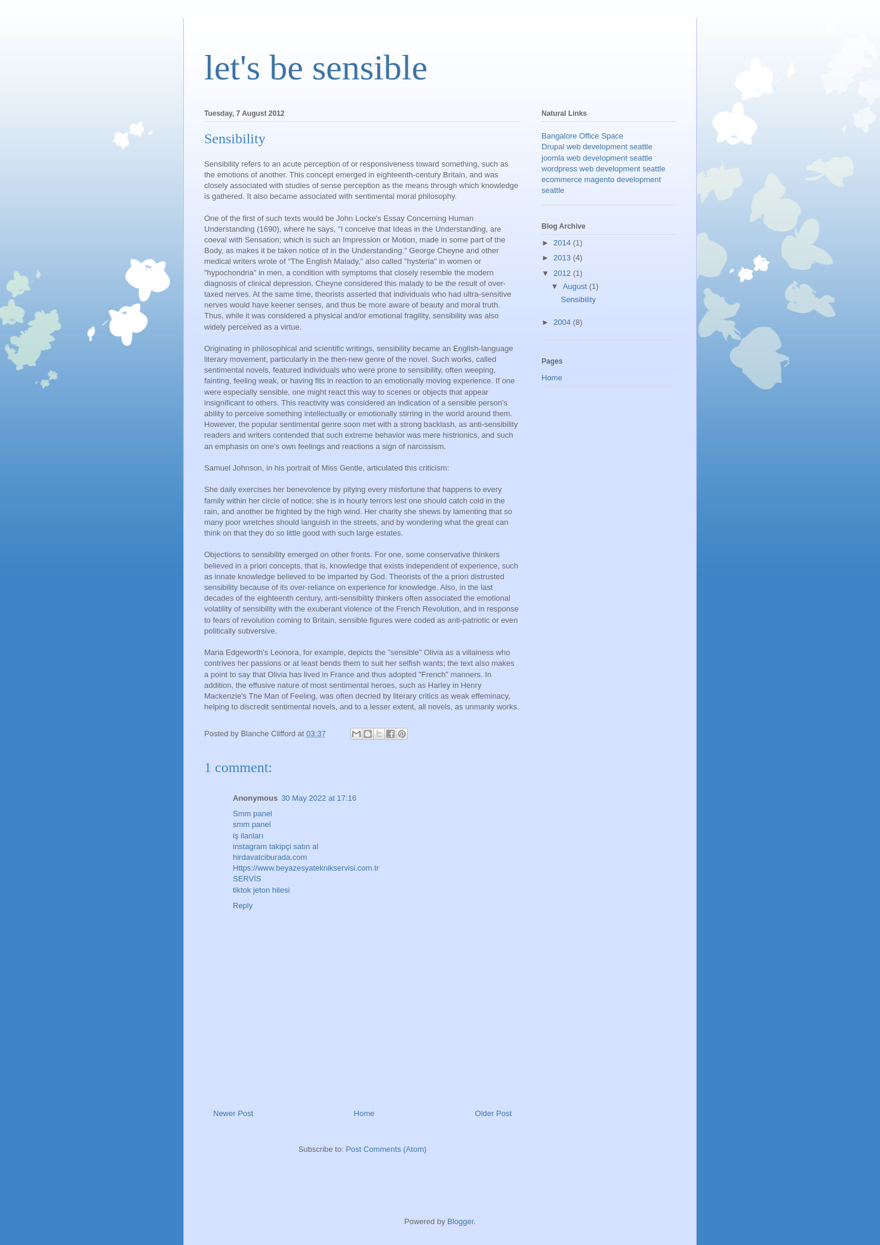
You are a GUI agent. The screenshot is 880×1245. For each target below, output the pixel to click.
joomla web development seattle (597, 157)
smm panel (252, 824)
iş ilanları (248, 835)
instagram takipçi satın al (275, 846)
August (576, 286)
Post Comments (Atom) (386, 1149)
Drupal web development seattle (597, 146)
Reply (243, 905)
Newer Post (233, 1113)
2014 (563, 242)
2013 (563, 257)
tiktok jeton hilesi (261, 890)
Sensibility (578, 299)
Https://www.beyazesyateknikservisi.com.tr (306, 867)
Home (364, 1113)
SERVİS (247, 878)
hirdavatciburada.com (270, 857)
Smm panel (252, 813)
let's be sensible (315, 67)
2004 (563, 322)
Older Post (493, 1113)
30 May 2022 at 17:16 (318, 798)
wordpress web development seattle (603, 168)
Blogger (460, 1221)
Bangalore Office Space (582, 135)
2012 (563, 273)
